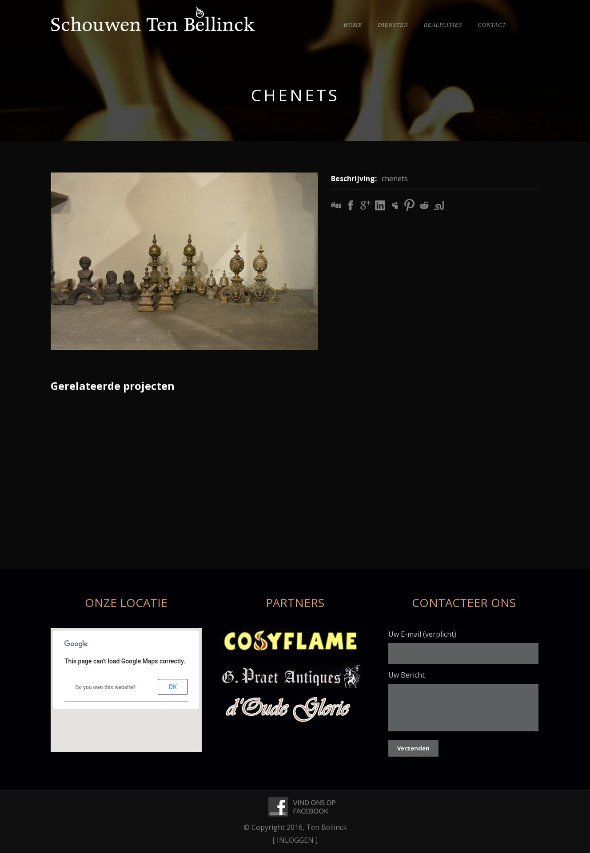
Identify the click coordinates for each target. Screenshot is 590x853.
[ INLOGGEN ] (295, 840)
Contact (492, 24)
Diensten (393, 24)
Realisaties (443, 24)
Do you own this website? (106, 687)
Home (353, 24)
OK (173, 686)
